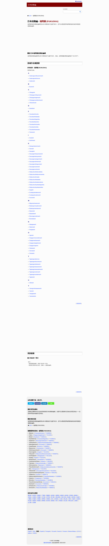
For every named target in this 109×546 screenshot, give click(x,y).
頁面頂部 (79, 303)
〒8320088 (45, 478)
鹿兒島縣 (58, 497)
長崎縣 (48, 499)
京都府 (78, 497)
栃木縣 (48, 500)
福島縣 (62, 495)
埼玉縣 (29, 500)
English (29, 531)
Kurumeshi (41, 444)
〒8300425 (50, 440)
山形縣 (75, 500)
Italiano (29, 533)
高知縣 (68, 497)
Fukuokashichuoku (39, 433)
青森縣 (38, 495)
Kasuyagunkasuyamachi (43, 470)
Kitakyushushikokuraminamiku (43, 453)
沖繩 (69, 499)
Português (47, 531)
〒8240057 (47, 448)
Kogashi (40, 452)
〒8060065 (55, 442)
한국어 (78, 531)
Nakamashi (41, 465)
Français (65, 531)
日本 (30, 15)
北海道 (29, 497)
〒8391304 (49, 461)
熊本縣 (73, 497)
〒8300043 (48, 444)
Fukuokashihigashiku (43, 438)
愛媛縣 (48, 495)
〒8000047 (49, 463)
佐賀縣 (78, 499)
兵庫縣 (34, 497)
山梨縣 (34, 502)
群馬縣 (71, 495)
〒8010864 (51, 485)
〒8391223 (52, 482)
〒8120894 (49, 480)
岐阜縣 (66, 495)
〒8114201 (49, 435)
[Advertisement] (54, 38)
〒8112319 (52, 470)
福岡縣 (57, 495)
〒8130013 (52, 438)
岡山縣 (65, 499)
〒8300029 (45, 483)
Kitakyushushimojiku (41, 463)
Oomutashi (43, 450)
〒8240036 (47, 459)
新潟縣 (56, 499)
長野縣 (43, 499)
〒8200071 (44, 474)
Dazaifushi (36, 437)
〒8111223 (48, 455)
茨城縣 (38, 497)
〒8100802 (58, 476)
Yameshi (47, 472)
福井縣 (52, 495)
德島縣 (52, 500)
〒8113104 (45, 452)
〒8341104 (53, 472)
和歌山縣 (70, 500)
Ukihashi (43, 461)
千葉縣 (43, 495)
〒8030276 (54, 453)
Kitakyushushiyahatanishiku (45, 442)
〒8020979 (59, 467)
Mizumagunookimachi (41, 440)
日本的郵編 (32, 5)
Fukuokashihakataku (49, 476)
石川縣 (43, 497)
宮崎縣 (38, 499)
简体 (34, 531)
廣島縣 (75, 495)
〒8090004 (48, 465)
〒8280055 (46, 446)
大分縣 (60, 499)
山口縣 (29, 502)
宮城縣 (34, 499)
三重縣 (29, 499)
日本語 (34, 533)
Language (78, 1)
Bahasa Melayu (72, 531)
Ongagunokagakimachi (39, 435)
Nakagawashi (41, 455)
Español (42, 531)
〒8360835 (50, 450)
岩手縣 (48, 497)
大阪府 (73, 499)
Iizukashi (38, 474)
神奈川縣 (63, 497)
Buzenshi (39, 446)
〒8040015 (51, 487)
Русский (54, 531)
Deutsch (59, 531)
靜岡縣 (43, 500)
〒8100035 (48, 433)
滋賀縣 (34, 500)
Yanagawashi (38, 478)
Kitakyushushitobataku (41, 487)
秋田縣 (34, 495)
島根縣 (38, 500)
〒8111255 (43, 468)
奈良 (52, 499)
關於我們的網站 (47, 542)
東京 (57, 500)
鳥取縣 (60, 500)
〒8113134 (42, 457)
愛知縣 (29, 495)
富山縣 (65, 500)
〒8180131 (43, 437)
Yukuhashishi (40, 448)
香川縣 (52, 497)
